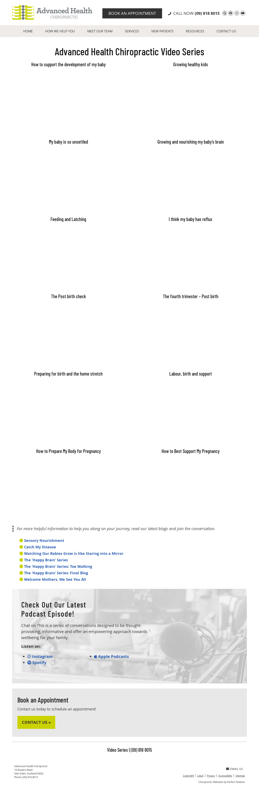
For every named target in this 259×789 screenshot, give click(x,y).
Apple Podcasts (111, 656)
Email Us (234, 769)
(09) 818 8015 (207, 13)
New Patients (162, 31)
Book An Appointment (132, 13)
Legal (200, 775)
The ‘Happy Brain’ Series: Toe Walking (58, 566)
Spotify (36, 662)
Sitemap (240, 775)
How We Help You (60, 31)
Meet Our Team (100, 31)
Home (28, 31)
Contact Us (226, 31)
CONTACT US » (36, 722)
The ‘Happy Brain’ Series (46, 560)
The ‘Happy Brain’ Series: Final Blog (56, 572)
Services (132, 31)
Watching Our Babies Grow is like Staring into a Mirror (73, 553)
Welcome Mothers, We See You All (55, 579)
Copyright (188, 775)
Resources (195, 31)
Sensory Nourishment (44, 540)
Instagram (40, 656)
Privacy (211, 775)
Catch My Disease (40, 547)
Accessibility (225, 775)
